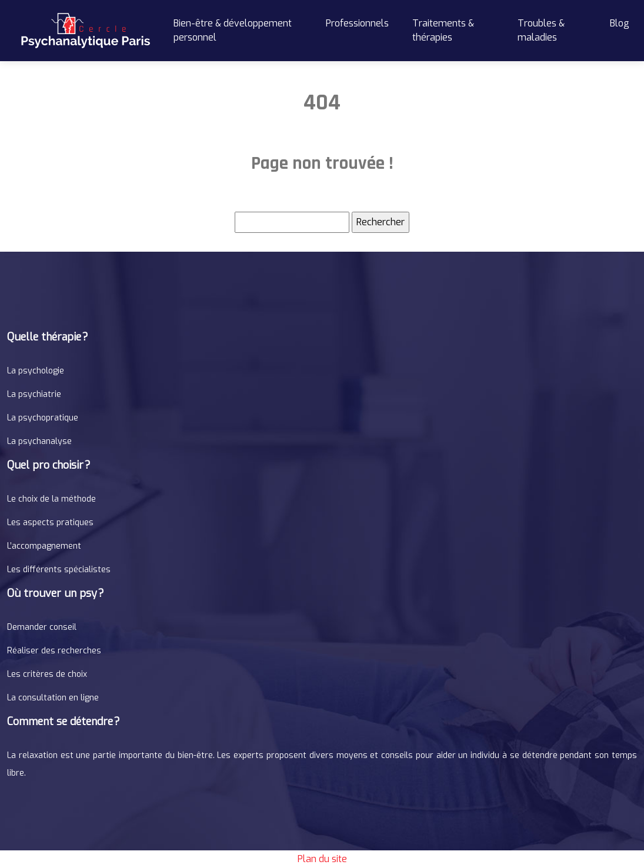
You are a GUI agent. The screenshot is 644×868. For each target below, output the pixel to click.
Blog (619, 23)
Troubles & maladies (541, 30)
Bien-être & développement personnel (232, 30)
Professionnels (357, 23)
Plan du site (322, 859)
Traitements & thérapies (443, 30)
